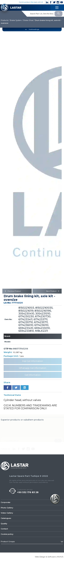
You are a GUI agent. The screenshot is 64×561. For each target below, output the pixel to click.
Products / (5, 20)
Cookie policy (7, 534)
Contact (4, 529)
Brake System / (16, 20)
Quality (4, 523)
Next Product (53, 291)
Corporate (5, 502)
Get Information (33, 375)
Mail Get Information (32, 361)
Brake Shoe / (28, 20)
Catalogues (6, 518)
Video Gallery (7, 513)
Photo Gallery (7, 508)
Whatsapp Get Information (32, 368)
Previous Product (12, 291)
